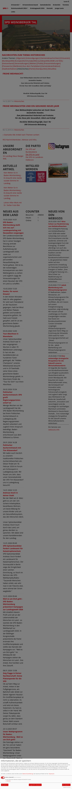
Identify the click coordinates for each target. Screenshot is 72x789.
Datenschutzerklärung (27, 773)
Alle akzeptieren (66, 785)
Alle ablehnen (4, 785)
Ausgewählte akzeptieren (35, 785)
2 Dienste (7, 781)
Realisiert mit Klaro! (66, 787)
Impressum (51, 773)
